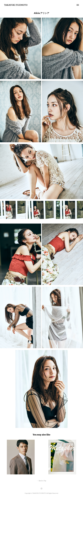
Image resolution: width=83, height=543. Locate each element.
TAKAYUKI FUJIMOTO (16, 5)
